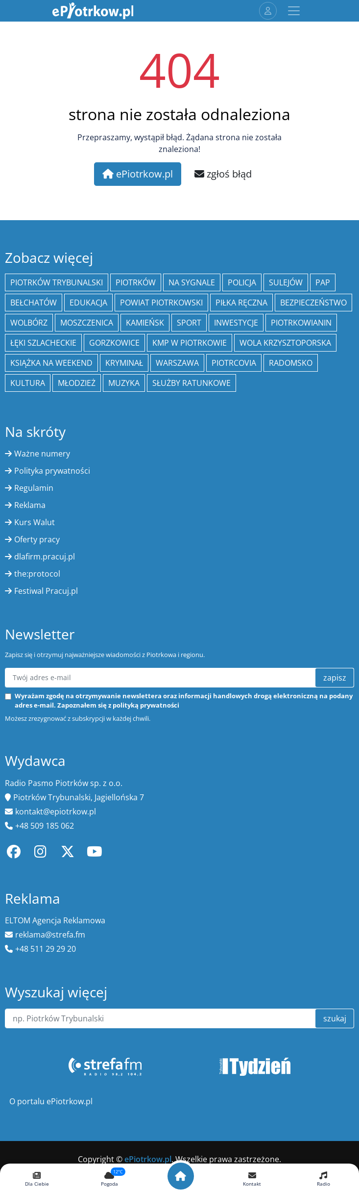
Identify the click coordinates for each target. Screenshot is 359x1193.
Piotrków (136, 282)
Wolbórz (29, 322)
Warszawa (177, 362)
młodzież (77, 383)
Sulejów (286, 282)
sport (189, 322)
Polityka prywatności (52, 470)
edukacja (88, 302)
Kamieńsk (145, 322)
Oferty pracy (37, 539)
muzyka (124, 383)
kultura (27, 383)
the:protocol (37, 573)
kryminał (124, 362)
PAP (322, 282)
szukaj (334, 1018)
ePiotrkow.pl (137, 173)
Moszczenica (86, 322)
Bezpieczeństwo (313, 302)
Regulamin (33, 487)
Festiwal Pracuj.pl (46, 590)
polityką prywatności (146, 705)
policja (242, 282)
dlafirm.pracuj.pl (44, 556)
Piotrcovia (234, 362)
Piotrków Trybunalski (56, 282)
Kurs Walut (34, 522)
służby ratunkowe (191, 383)
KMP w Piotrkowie (189, 342)
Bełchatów (33, 302)
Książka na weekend (51, 362)
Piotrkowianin (301, 322)
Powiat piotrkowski (161, 302)
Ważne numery (42, 453)
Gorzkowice (114, 342)
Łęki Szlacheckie (43, 342)
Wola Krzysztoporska (285, 342)
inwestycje (236, 322)
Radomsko (290, 362)
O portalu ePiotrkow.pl (51, 1101)
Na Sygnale (191, 282)
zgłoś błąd (223, 173)
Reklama (30, 505)
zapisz (334, 677)
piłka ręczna (241, 302)
